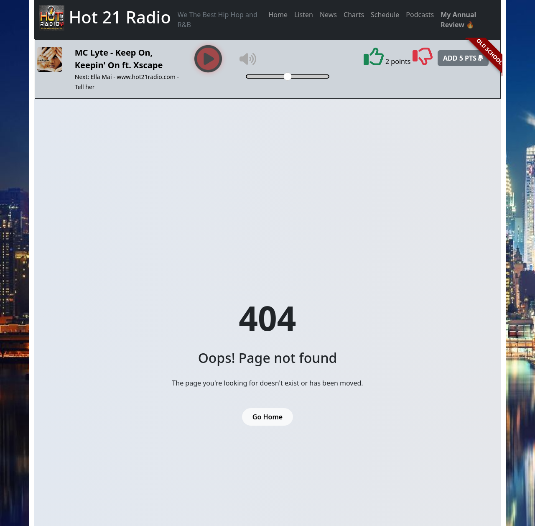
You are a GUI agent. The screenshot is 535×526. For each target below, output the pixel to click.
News (328, 14)
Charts (354, 14)
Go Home (267, 416)
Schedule (385, 14)
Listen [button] (303, 14)
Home (278, 14)
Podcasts (420, 14)
